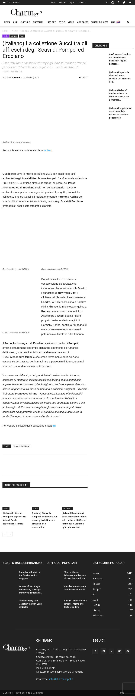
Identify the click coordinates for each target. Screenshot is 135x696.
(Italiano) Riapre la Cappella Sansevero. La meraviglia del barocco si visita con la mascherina (44, 520)
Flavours (38, 22)
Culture (25, 22)
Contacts (82, 2)
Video (71, 22)
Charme (16, 77)
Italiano (48, 150)
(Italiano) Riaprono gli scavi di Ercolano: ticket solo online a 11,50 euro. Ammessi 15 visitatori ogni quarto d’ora (74, 520)
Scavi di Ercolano (21, 446)
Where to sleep (99, 22)
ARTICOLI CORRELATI (16, 485)
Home (5, 30)
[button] (128, 22)
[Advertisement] (45, 162)
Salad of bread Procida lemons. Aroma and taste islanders (75, 603)
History (51, 22)
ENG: (115, 22)
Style (72, 2)
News (53, 2)
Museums (67, 508)
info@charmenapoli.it (61, 679)
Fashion (14, 36)
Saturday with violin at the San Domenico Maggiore (30, 575)
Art (15, 22)
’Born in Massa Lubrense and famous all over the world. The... (75, 575)
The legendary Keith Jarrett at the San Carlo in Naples (30, 603)
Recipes (62, 2)
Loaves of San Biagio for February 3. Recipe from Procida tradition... (30, 589)
